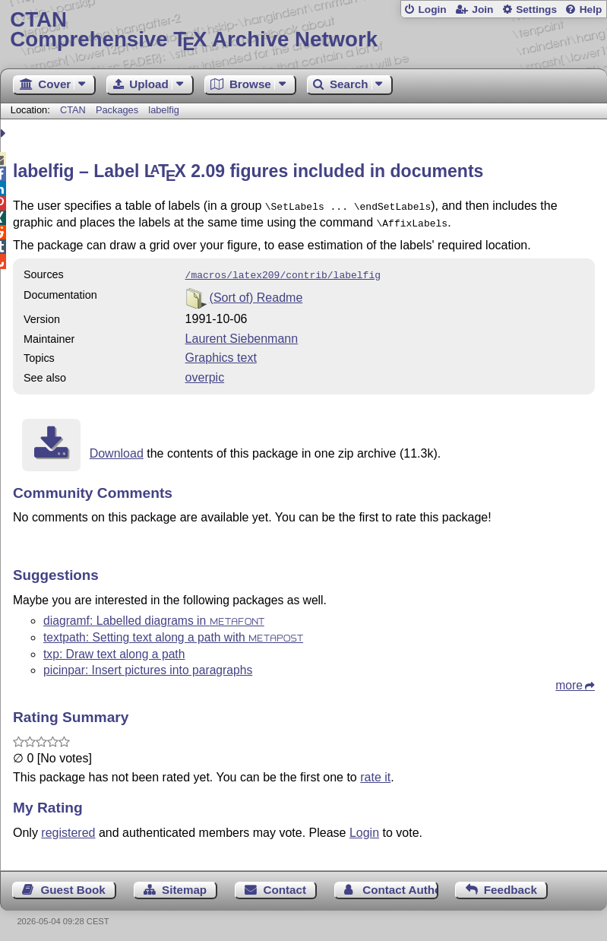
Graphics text (221, 353)
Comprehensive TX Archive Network (303, 30)
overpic (205, 372)
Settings (536, 9)
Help (591, 9)
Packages (118, 110)
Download (117, 448)
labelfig (163, 110)
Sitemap (184, 885)
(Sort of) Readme (256, 293)
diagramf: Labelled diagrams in (153, 616)
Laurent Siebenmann (242, 334)
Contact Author (400, 885)
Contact (284, 885)
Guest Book (73, 885)
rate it (375, 772)
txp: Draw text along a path (114, 649)
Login (432, 9)
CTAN (73, 110)
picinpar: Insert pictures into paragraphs (147, 665)
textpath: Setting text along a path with (173, 632)
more (569, 680)
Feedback (510, 885)
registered (68, 828)
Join (482, 9)
